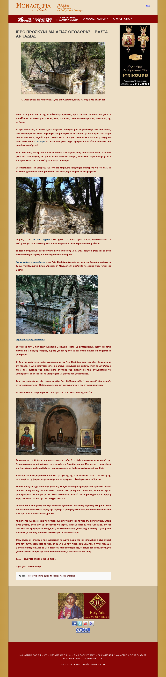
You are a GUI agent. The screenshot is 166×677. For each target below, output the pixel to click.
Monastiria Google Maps (33, 655)
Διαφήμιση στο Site (94, 658)
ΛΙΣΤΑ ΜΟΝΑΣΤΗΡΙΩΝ (60, 655)
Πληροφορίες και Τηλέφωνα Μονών (93, 655)
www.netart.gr (98, 664)
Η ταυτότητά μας (72, 658)
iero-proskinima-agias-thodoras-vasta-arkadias (51, 575)
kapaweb (77, 664)
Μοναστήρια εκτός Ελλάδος (131, 655)
